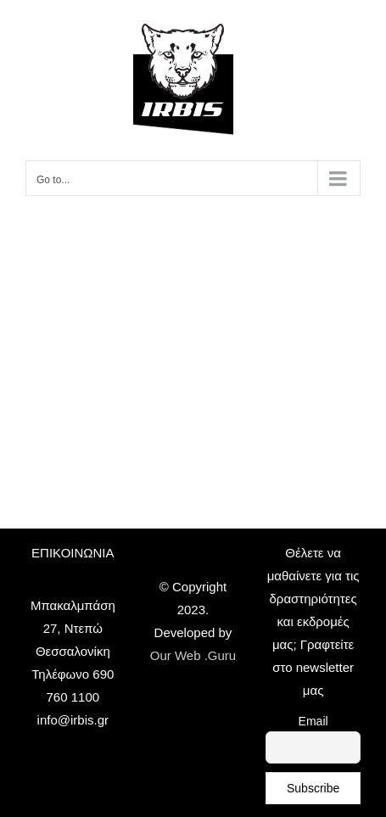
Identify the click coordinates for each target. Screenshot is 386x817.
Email (313, 721)
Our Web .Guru (193, 655)
